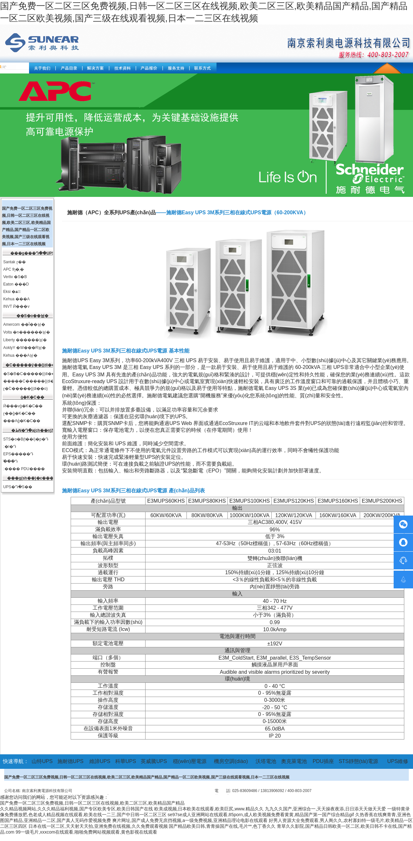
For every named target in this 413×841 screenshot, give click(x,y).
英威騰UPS (154, 761)
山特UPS (42, 761)
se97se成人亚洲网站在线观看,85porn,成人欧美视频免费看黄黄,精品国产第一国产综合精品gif (261, 814)
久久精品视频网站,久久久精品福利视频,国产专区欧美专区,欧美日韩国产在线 (76, 808)
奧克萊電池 (294, 761)
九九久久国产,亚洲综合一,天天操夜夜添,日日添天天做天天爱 (325, 808)
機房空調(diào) (231, 761)
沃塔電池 (266, 761)
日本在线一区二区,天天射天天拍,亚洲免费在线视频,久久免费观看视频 (98, 826)
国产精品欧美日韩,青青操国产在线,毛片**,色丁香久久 (222, 826)
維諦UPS (99, 761)
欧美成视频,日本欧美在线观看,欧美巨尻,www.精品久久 (209, 808)
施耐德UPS (70, 761)
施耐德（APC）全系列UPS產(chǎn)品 (111, 212)
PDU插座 (323, 761)
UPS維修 (397, 761)
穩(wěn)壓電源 (189, 761)
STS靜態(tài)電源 (358, 761)
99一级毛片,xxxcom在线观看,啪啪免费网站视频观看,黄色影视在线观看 (86, 832)
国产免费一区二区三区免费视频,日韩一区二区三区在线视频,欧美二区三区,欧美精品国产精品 (92, 803)
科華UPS (125, 761)
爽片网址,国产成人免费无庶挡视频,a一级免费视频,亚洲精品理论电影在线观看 (189, 820)
